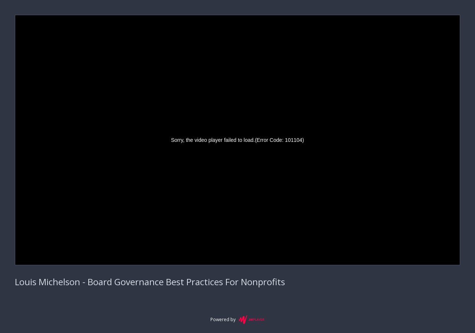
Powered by (237, 319)
